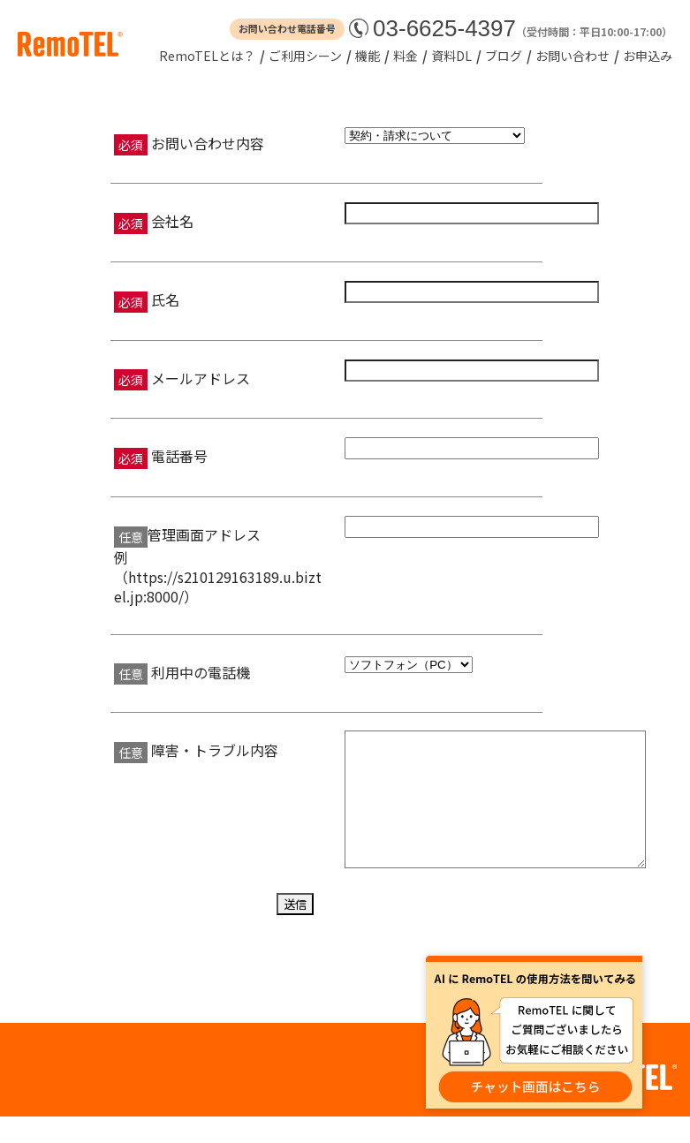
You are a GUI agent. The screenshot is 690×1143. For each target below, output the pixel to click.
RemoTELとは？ (207, 55)
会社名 (170, 220)
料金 (405, 55)
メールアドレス (199, 378)
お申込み (647, 55)
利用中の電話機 (199, 672)
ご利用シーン (305, 55)
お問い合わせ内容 (206, 143)
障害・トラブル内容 (213, 750)
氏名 (163, 299)
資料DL (451, 55)
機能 (367, 55)
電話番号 (178, 455)
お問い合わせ (572, 55)
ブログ (503, 55)
